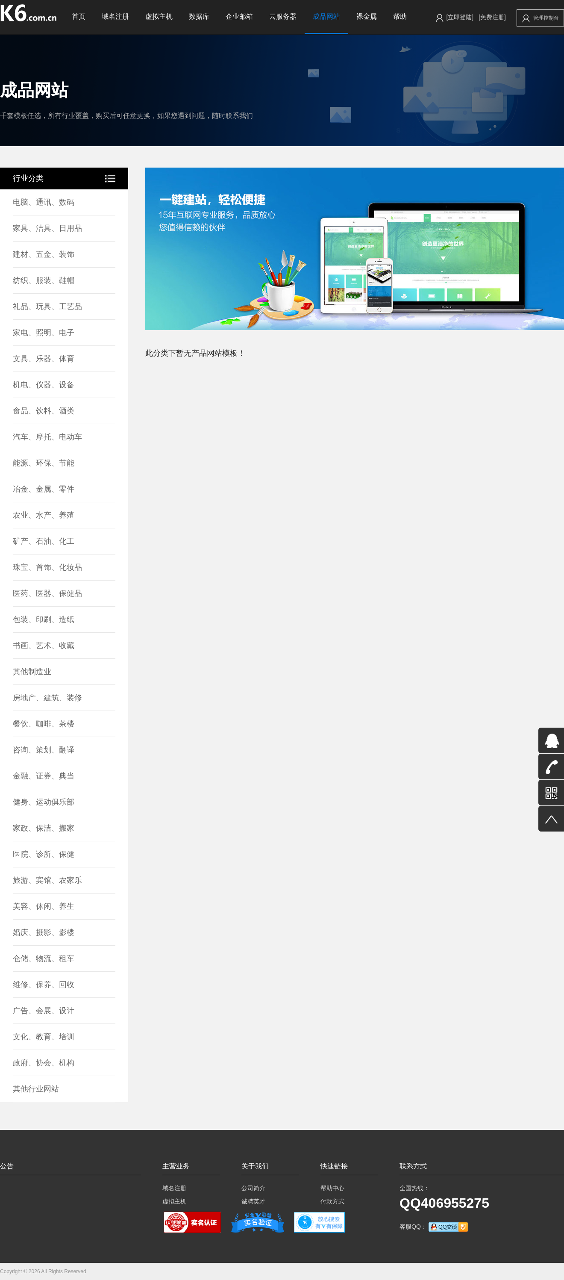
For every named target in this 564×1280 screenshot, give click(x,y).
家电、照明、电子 (43, 332)
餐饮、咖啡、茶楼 (43, 724)
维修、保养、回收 (43, 984)
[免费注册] (492, 17)
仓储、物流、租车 (43, 958)
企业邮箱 (239, 16)
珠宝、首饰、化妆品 (47, 567)
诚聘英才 (253, 1201)
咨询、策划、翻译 (43, 750)
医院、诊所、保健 (43, 854)
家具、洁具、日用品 (47, 228)
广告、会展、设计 (43, 1010)
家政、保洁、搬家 (43, 828)
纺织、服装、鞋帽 (43, 280)
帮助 (400, 16)
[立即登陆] (459, 17)
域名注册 (115, 16)
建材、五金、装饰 (43, 254)
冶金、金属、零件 (43, 489)
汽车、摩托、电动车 (47, 437)
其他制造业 (32, 671)
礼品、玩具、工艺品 (47, 306)
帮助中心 (332, 1188)
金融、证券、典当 (43, 776)
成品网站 (326, 16)
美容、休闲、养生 (43, 906)
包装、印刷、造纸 (43, 619)
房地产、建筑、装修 (47, 697)
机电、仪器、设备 (43, 384)
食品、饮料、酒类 (43, 411)
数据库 (199, 16)
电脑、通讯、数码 (43, 202)
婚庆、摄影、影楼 (43, 932)
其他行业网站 (36, 1089)
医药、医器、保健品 (47, 593)
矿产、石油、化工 (43, 541)
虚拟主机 (159, 16)
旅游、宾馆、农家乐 (47, 880)
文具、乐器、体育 (43, 358)
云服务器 (283, 16)
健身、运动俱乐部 (43, 802)
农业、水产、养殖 (43, 515)
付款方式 (332, 1201)
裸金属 (366, 16)
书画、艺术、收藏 (43, 645)
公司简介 (253, 1188)
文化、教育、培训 (43, 1036)
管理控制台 (540, 18)
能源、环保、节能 (43, 463)
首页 (78, 16)
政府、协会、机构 (43, 1063)
